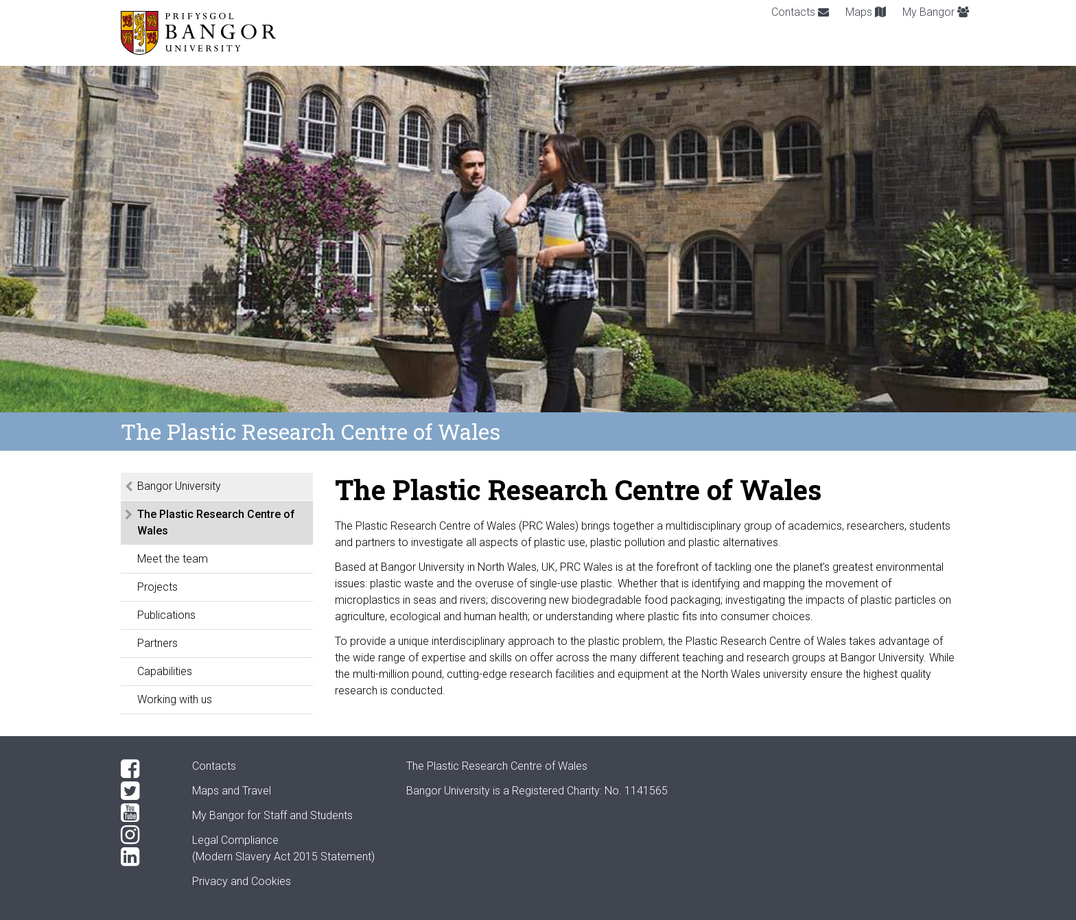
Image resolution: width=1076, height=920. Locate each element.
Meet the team (172, 558)
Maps (865, 12)
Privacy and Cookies (241, 881)
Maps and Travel (231, 790)
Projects (157, 586)
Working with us (174, 699)
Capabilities (164, 671)
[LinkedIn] (145, 857)
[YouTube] (145, 813)
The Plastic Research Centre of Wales (216, 522)
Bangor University (179, 486)
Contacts (800, 12)
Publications (166, 615)
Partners (157, 643)
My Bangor (935, 12)
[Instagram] (145, 835)
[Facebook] (145, 769)
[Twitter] (145, 791)
